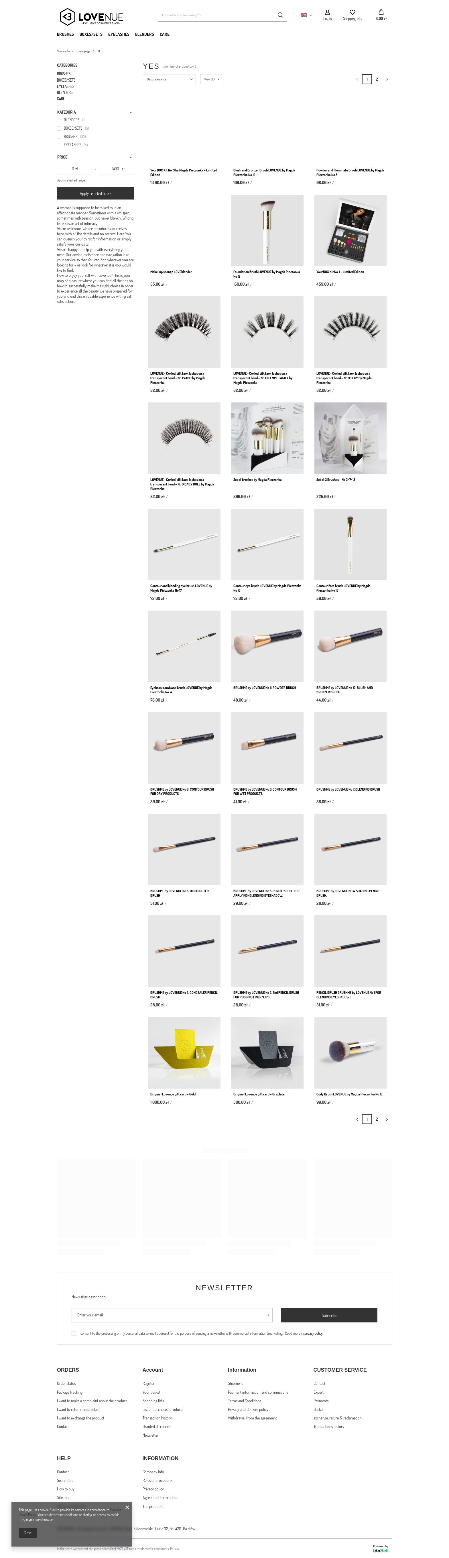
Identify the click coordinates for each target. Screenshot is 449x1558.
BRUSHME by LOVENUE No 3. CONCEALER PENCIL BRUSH (184, 994)
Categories (67, 65)
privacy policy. (313, 1333)
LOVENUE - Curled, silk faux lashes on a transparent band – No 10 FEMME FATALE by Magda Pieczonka (263, 377)
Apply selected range (71, 180)
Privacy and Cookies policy (248, 1408)
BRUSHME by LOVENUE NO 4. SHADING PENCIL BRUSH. (347, 893)
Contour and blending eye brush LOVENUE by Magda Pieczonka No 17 (181, 588)
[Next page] (387, 79)
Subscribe (329, 1315)
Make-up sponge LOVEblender (171, 272)
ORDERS (68, 1370)
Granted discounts (156, 1425)
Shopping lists (352, 18)
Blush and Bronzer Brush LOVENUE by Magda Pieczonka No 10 (264, 172)
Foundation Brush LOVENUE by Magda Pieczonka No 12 (266, 274)
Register (149, 1382)
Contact (63, 1425)
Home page (83, 51)
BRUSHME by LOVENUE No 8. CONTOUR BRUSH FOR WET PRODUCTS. (265, 791)
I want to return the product (78, 1408)
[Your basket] (381, 15)
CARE (165, 34)
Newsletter (224, 1288)
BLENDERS (144, 34)
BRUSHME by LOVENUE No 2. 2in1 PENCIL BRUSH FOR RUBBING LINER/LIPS (266, 994)
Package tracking (69, 1391)
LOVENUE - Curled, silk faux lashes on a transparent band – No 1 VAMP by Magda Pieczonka (177, 377)
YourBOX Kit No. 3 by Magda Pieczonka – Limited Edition (183, 172)
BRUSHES (65, 34)
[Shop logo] (100, 15)
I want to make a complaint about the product (92, 1400)
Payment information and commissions (258, 1391)
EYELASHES (118, 34)
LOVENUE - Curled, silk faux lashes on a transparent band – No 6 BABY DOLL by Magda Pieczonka (182, 484)
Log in (327, 18)
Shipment (235, 1382)
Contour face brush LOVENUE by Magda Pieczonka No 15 (343, 588)
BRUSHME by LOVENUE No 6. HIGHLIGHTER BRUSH (179, 893)
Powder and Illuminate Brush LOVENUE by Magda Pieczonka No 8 (350, 172)
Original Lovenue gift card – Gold (173, 1094)
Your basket (151, 1391)
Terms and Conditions (244, 1400)
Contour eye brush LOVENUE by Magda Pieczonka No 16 (267, 588)
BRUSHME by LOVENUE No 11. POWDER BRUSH (264, 688)
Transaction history (157, 1417)
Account (153, 1370)
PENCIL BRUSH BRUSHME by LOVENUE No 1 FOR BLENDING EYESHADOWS (348, 994)
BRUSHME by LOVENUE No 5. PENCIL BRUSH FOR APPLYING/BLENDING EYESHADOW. (266, 893)
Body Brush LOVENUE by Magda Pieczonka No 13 (349, 1094)
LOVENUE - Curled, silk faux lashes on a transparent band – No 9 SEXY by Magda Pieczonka (344, 377)
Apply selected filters (95, 193)
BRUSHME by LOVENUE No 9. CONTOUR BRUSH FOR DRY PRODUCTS (182, 791)
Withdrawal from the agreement (252, 1417)
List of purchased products (163, 1408)
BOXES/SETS (91, 34)
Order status (66, 1382)
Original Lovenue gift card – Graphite (259, 1094)
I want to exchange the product (80, 1417)
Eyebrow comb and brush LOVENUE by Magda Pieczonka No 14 (181, 690)
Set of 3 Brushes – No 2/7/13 (335, 479)
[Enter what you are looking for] (222, 15)
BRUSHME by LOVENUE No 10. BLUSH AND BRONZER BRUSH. (344, 690)
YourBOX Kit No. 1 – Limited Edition (340, 272)
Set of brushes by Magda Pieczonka (257, 479)
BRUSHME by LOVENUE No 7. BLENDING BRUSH (348, 789)
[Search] (280, 15)
